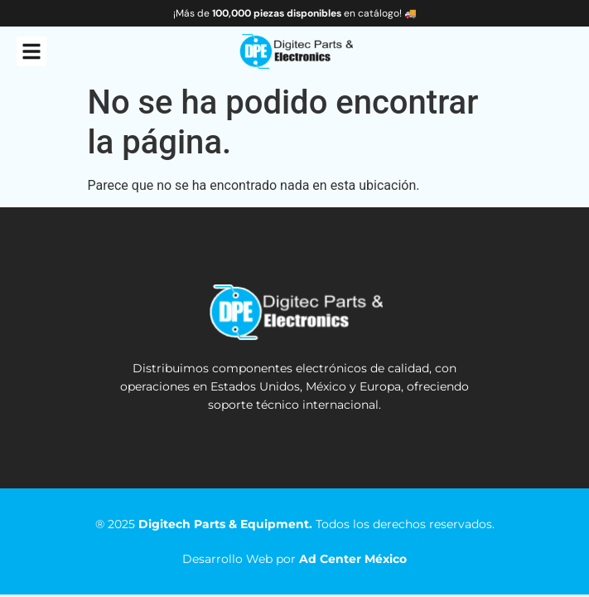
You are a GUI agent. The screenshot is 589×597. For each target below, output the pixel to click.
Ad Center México (353, 558)
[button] (31, 51)
